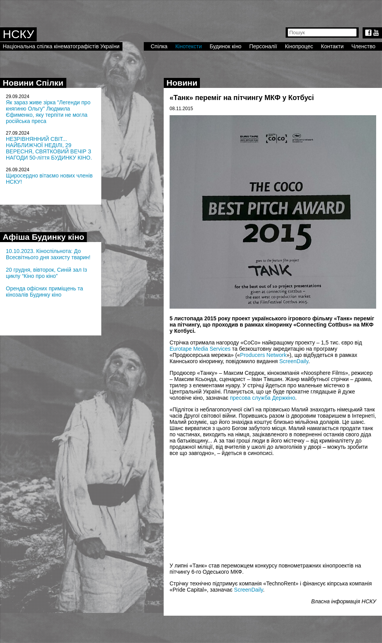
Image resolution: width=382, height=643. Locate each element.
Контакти (332, 46)
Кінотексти (188, 46)
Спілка (158, 46)
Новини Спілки (33, 82)
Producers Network (263, 355)
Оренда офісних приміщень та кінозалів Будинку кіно (44, 291)
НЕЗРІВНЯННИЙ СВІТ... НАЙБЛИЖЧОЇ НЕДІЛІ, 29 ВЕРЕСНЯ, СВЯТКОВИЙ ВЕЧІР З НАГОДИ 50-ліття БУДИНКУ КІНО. (49, 148)
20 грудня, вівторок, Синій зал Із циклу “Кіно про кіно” (46, 273)
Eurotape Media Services (200, 349)
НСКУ (18, 34)
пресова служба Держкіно (262, 398)
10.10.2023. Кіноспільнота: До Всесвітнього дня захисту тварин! (48, 254)
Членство (364, 46)
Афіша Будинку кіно (43, 236)
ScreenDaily (293, 361)
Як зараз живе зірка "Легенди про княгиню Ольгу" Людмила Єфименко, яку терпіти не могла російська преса (48, 111)
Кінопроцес (299, 46)
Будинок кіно (226, 46)
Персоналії (263, 46)
